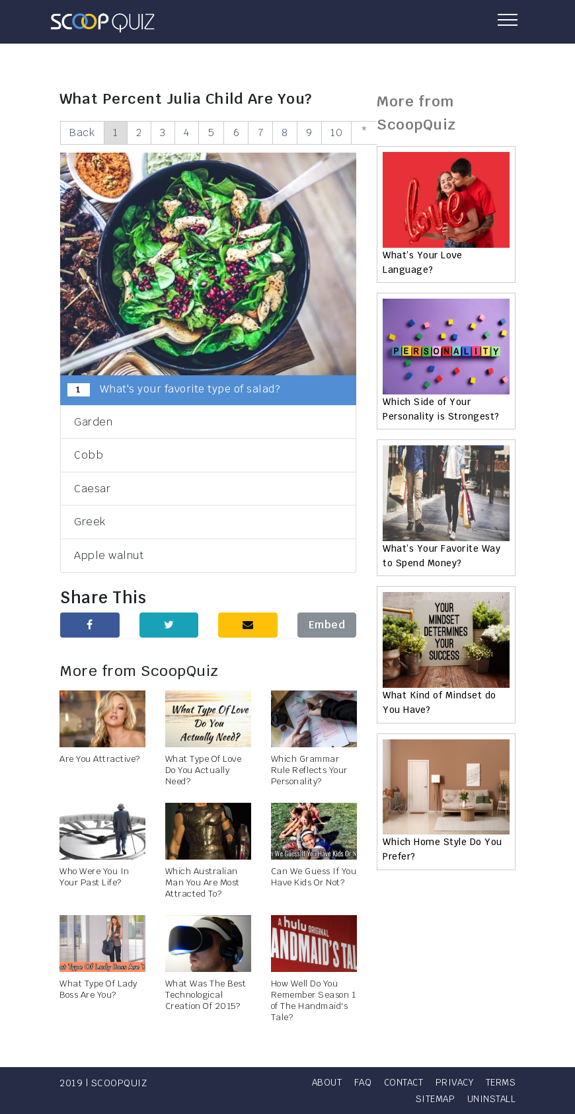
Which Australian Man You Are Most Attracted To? (202, 883)
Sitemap (432, 1099)
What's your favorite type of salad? (173, 390)
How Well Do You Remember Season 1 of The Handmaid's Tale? (313, 1001)
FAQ (399, 1082)
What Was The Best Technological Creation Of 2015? (206, 995)
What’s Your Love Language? (422, 262)
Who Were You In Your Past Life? (94, 877)
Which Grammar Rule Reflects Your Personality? (309, 771)
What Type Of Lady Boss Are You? (98, 990)
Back (82, 132)
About (361, 1082)
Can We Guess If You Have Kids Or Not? (314, 877)
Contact (442, 1082)
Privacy (495, 1082)
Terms (384, 1099)
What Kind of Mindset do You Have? (439, 702)
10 (350, 132)
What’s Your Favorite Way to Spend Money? (441, 555)
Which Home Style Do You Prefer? (442, 849)
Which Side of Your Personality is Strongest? (441, 409)
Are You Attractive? (99, 759)
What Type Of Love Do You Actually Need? (203, 771)
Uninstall (491, 1099)
